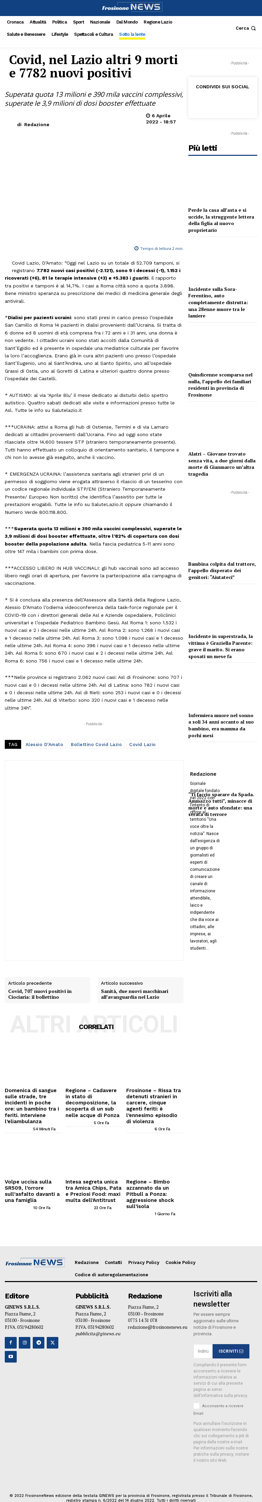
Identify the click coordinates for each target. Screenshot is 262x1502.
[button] (246, 28)
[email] (203, 1331)
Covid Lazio (142, 744)
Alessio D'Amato (44, 744)
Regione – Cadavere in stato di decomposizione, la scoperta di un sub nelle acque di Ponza (94, 1098)
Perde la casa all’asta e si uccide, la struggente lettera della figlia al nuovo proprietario (221, 220)
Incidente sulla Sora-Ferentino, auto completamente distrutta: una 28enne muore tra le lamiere (218, 302)
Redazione (36, 124)
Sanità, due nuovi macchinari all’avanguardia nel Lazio (134, 994)
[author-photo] (18, 1118)
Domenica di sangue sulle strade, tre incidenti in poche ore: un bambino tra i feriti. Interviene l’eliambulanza (33, 1100)
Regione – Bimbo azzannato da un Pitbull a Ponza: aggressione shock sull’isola (154, 1179)
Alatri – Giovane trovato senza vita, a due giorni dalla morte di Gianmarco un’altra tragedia (222, 463)
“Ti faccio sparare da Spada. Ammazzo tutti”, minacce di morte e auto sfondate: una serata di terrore (221, 804)
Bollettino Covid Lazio (96, 744)
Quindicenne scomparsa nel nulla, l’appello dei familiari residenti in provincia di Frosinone (220, 384)
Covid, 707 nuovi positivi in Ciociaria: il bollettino (40, 994)
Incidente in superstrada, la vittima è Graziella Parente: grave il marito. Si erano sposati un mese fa (220, 646)
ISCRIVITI (231, 1331)
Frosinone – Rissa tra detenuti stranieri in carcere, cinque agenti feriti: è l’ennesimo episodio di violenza (151, 1100)
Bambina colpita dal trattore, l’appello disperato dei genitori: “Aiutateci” (222, 570)
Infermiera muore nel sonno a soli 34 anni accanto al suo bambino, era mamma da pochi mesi (221, 725)
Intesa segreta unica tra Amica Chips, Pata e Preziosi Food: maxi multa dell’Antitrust (92, 1179)
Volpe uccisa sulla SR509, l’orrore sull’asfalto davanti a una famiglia (33, 1176)
